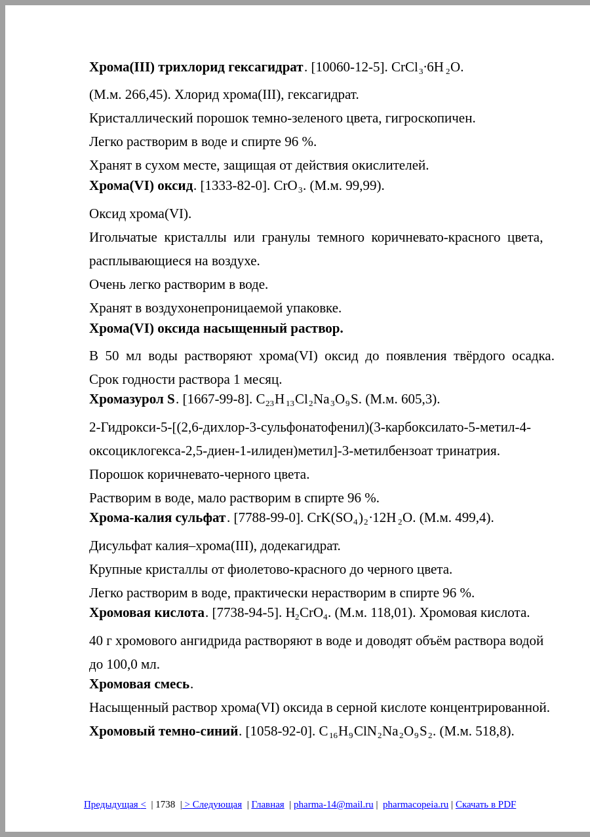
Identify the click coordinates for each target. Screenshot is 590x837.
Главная (267, 804)
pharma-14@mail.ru (334, 804)
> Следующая (212, 804)
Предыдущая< (115, 804)
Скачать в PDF (486, 804)
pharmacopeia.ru (415, 804)
